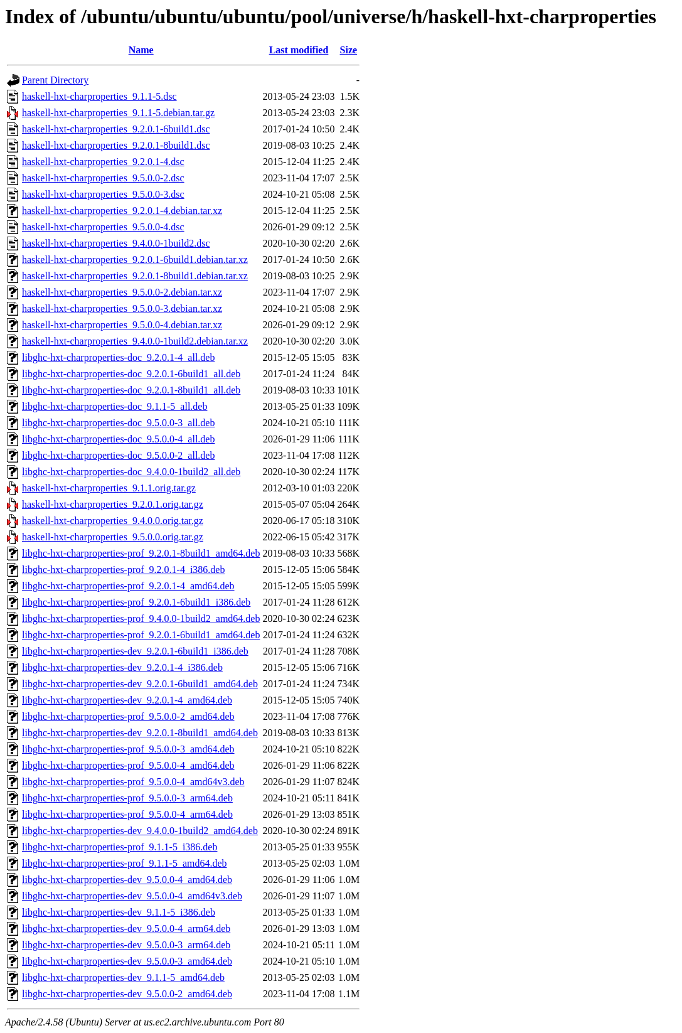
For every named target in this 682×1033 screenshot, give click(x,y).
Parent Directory (55, 80)
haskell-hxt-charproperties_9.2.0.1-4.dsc (103, 161)
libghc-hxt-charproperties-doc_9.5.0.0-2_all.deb (118, 455)
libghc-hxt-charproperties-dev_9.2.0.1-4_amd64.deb (127, 700)
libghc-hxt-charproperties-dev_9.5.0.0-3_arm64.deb (126, 944)
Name (141, 50)
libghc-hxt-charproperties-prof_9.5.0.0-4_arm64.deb (127, 814)
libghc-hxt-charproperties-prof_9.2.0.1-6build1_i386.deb (136, 602)
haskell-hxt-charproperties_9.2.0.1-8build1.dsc (116, 145)
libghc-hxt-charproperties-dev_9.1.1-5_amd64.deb (123, 977)
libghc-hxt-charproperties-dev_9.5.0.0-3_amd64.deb (127, 961)
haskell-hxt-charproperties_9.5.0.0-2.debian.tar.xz (122, 292)
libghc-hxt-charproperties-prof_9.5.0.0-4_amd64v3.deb (133, 781)
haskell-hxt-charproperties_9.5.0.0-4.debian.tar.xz (122, 324)
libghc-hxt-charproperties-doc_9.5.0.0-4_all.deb (118, 439)
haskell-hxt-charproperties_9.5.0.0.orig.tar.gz (112, 537)
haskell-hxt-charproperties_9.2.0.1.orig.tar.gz (112, 504)
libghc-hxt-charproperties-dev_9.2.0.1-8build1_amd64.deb (140, 732)
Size (349, 50)
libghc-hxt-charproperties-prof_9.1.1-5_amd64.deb (124, 863)
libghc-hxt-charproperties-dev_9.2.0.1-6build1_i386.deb (135, 651)
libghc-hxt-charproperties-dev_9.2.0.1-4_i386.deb (122, 667)
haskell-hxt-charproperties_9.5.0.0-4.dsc (103, 227)
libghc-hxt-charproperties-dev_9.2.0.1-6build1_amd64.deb (140, 683)
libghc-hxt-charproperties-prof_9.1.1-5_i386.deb (119, 847)
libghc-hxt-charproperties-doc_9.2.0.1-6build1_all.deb (131, 373)
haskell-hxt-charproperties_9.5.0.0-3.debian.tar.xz (122, 308)
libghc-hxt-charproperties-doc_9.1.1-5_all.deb (114, 406)
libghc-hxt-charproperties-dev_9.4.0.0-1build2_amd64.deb (140, 830)
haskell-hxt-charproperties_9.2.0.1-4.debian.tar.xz (122, 210)
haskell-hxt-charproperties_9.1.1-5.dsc (99, 96)
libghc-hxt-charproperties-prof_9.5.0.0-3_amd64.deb (128, 749)
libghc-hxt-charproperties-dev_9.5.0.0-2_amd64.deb (127, 993)
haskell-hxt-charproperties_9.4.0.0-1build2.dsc (116, 243)
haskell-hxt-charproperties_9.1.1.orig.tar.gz (109, 488)
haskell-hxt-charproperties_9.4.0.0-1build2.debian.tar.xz (135, 341)
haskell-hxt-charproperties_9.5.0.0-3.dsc (103, 194)
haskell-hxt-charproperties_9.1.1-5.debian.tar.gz (118, 112)
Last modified (299, 50)
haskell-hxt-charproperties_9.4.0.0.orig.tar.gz (112, 520)
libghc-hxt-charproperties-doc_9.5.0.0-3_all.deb (118, 422)
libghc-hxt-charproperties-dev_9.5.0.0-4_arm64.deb (126, 928)
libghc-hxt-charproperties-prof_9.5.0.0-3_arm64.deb (127, 798)
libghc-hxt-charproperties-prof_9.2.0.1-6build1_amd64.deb (141, 634)
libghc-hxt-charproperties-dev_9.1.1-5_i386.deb (118, 912)
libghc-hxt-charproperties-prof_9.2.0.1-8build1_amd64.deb (141, 553)
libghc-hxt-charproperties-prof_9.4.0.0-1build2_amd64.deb (141, 618)
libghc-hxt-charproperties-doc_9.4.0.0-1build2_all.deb (131, 471)
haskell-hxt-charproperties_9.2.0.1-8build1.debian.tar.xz (135, 275)
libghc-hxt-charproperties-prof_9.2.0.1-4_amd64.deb (128, 586)
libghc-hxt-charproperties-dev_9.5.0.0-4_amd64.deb (127, 879)
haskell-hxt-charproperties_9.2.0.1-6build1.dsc (116, 129)
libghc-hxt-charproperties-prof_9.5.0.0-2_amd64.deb (128, 716)
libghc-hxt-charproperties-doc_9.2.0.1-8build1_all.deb (131, 390)
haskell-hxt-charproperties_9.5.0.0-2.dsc (103, 178)
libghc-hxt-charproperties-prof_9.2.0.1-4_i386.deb (123, 569)
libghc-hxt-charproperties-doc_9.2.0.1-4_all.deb (118, 357)
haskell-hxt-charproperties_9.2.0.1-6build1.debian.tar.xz (135, 259)
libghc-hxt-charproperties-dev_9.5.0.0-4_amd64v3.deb (132, 896)
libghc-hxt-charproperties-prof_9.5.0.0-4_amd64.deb (128, 765)
